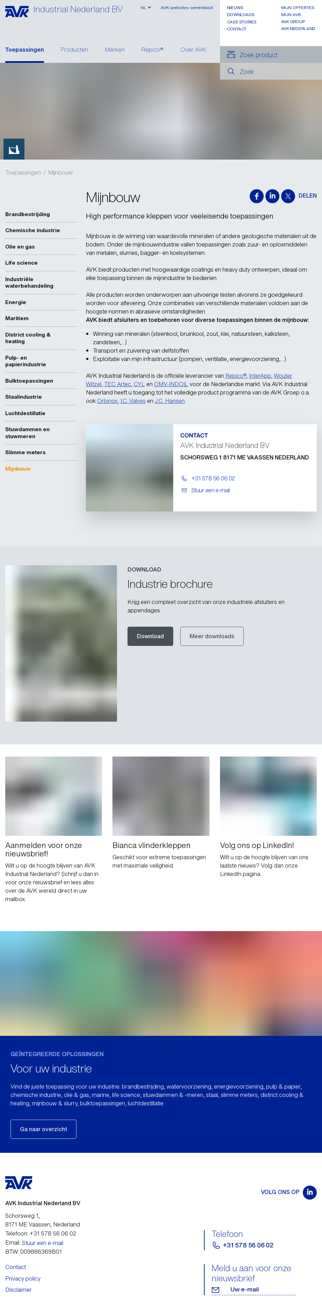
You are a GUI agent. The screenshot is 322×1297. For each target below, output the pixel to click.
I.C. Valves (133, 401)
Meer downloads (212, 636)
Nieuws (235, 7)
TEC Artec (117, 384)
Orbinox (107, 401)
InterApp (260, 375)
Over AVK (193, 50)
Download (150, 636)
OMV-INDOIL (171, 384)
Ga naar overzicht (43, 1113)
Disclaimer (18, 1273)
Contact (237, 29)
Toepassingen (24, 50)
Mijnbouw (60, 172)
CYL (139, 384)
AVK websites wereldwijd (187, 7)
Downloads (241, 14)
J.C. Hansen (170, 401)
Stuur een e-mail (42, 1226)
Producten (74, 50)
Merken (115, 50)
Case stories (242, 22)
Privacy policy (23, 1262)
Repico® (152, 50)
